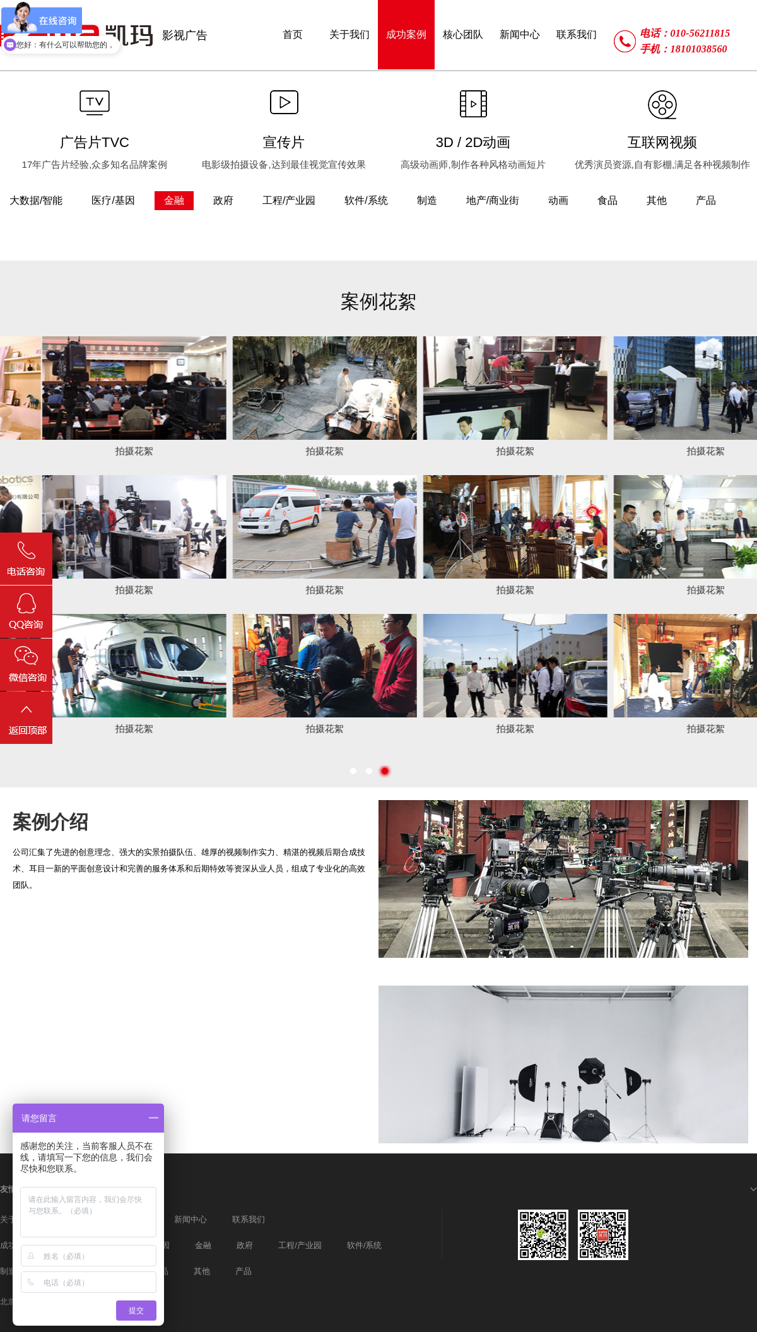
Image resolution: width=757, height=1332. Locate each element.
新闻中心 (190, 1219)
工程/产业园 (300, 1245)
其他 (202, 1271)
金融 (203, 1245)
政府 (245, 1245)
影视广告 (185, 35)
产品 (243, 1271)
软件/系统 (364, 1245)
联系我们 (248, 1219)
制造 (8, 1271)
